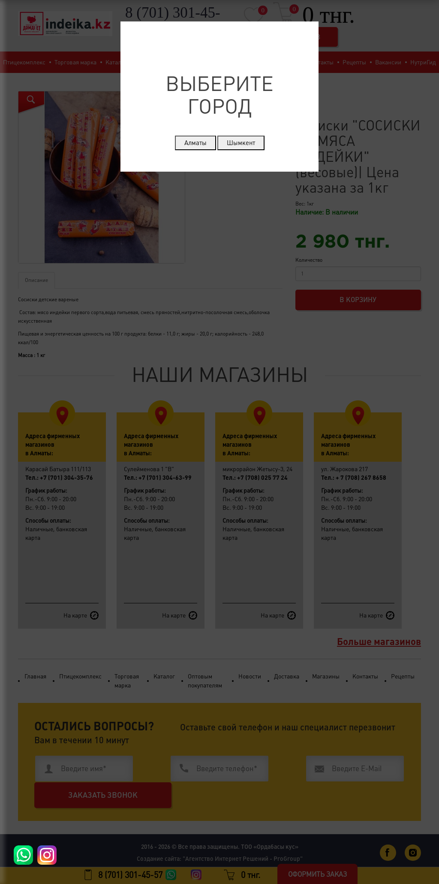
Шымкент (241, 142)
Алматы (195, 142)
